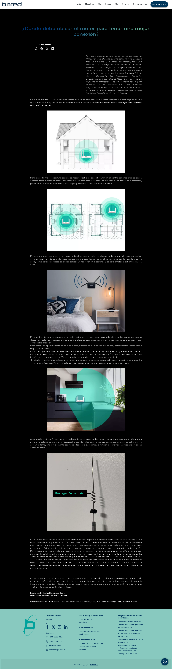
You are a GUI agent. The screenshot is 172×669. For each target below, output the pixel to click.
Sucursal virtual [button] (159, 4)
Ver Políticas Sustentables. (91, 643)
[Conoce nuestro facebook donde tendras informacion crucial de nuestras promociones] (48, 627)
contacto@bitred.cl (55, 649)
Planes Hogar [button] (105, 4)
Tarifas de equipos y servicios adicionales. (127, 649)
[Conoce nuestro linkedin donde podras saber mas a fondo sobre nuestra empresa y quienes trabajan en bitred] (65, 627)
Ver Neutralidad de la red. (130, 621)
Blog (47, 624)
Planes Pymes (122, 4)
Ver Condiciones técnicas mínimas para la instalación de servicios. (130, 633)
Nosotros (89, 4)
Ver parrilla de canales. (129, 653)
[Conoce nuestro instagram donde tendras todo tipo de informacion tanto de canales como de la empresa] (60, 627)
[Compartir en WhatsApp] (36, 48)
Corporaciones (140, 4)
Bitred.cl (94, 664)
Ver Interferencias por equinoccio (89, 632)
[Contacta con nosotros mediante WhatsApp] (164, 661)
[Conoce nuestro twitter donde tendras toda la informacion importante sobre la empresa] (54, 627)
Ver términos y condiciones (86, 620)
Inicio (78, 4)
